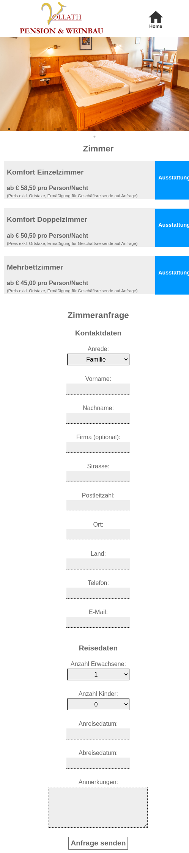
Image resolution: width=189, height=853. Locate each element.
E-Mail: (98, 612)
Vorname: (98, 379)
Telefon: (98, 583)
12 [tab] (134, 129)
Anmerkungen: (98, 782)
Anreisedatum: (98, 723)
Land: (98, 553)
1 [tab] (9, 129)
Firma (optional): (98, 437)
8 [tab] (89, 129)
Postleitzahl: (98, 495)
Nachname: (98, 408)
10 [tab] (111, 129)
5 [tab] (54, 129)
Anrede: (98, 349)
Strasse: (98, 466)
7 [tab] (77, 129)
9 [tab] (100, 129)
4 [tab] (43, 129)
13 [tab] (146, 129)
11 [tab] (123, 129)
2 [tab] (20, 129)
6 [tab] (66, 129)
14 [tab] (157, 129)
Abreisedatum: (98, 753)
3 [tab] (32, 129)
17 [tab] (94, 136)
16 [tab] (180, 129)
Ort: (98, 524)
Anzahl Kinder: (98, 694)
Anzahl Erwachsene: (98, 664)
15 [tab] (168, 129)
